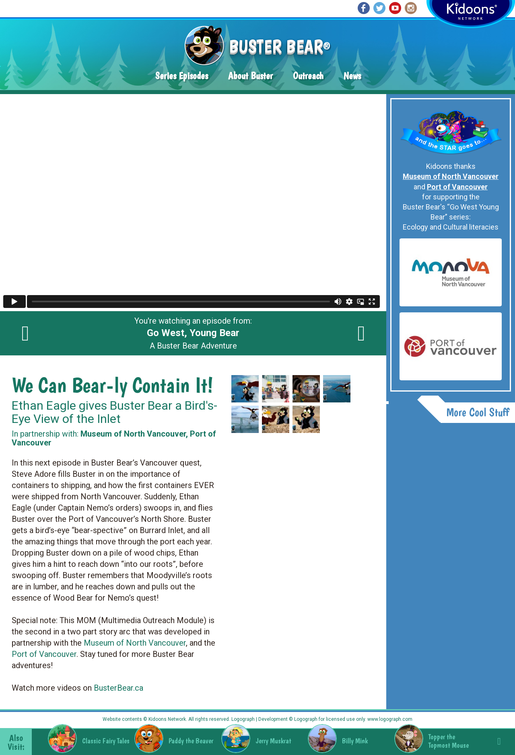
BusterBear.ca (118, 688)
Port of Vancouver (44, 654)
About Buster (250, 76)
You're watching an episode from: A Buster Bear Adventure (193, 333)
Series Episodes (181, 76)
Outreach (308, 76)
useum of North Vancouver (138, 643)
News (352, 76)
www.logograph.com (389, 719)
